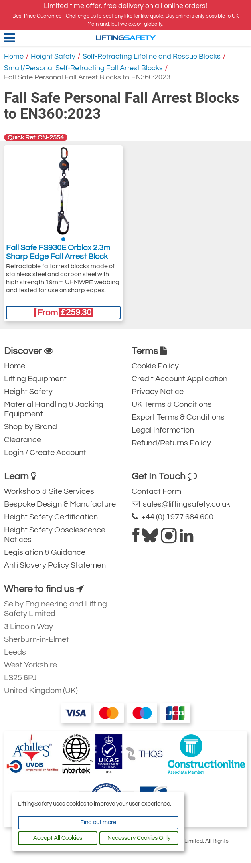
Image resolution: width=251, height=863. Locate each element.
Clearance (22, 440)
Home (14, 56)
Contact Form (156, 491)
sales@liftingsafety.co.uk (181, 504)
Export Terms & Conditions (178, 417)
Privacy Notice (158, 392)
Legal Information (163, 430)
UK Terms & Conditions (172, 404)
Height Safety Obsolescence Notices (54, 535)
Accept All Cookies (57, 838)
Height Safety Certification (51, 517)
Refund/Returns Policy (171, 443)
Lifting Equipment (35, 379)
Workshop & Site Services (49, 491)
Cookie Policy (155, 366)
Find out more (98, 822)
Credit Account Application (179, 379)
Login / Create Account (45, 453)
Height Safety (53, 56)
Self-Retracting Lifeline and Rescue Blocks (152, 56)
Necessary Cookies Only (138, 838)
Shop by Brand (30, 427)
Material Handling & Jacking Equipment (53, 409)
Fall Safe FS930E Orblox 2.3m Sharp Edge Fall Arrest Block (58, 252)
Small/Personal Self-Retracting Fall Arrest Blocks (83, 68)
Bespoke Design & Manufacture (60, 504)
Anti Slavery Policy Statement (56, 565)
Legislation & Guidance (44, 552)
